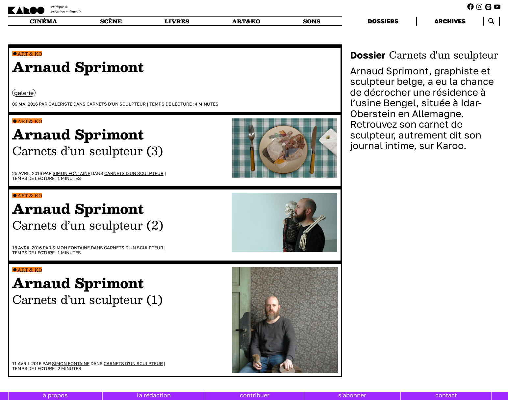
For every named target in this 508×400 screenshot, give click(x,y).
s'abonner (352, 395)
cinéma (43, 21)
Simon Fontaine (71, 173)
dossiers (383, 21)
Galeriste (60, 104)
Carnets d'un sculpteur (116, 104)
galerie (24, 92)
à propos (55, 395)
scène (111, 21)
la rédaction (154, 395)
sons (311, 21)
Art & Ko (29, 53)
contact (446, 395)
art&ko (246, 21)
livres (177, 21)
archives (450, 21)
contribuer (254, 395)
